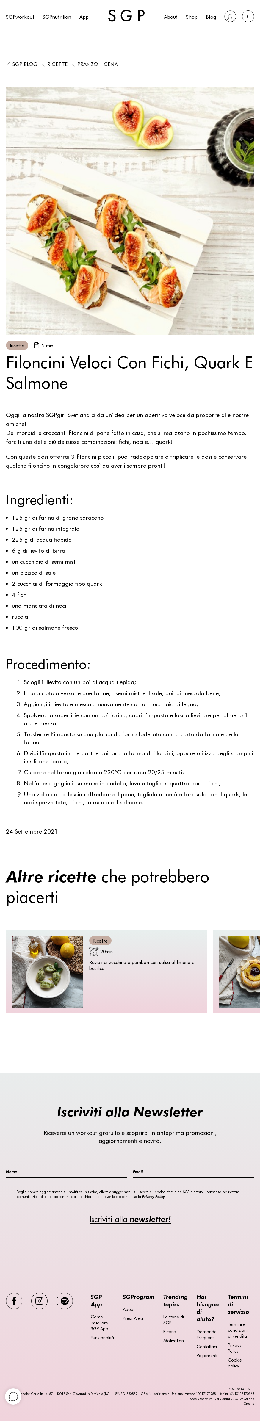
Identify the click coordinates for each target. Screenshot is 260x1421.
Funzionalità (102, 1337)
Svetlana (79, 415)
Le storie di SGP (173, 1320)
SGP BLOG (24, 64)
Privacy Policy (235, 1348)
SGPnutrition (57, 16)
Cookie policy (235, 1363)
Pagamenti (207, 1355)
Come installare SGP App (99, 1322)
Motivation (173, 1340)
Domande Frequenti (207, 1334)
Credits (248, 1403)
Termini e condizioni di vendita (238, 1330)
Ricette (57, 64)
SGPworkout (20, 16)
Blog (211, 16)
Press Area (133, 1318)
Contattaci (207, 1346)
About (171, 16)
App (84, 16)
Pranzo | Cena (97, 64)
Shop (192, 16)
